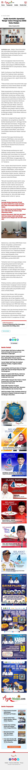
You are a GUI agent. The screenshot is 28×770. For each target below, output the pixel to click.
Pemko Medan (6, 331)
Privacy (21, 762)
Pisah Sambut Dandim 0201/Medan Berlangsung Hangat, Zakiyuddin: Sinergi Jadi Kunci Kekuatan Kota (10, 712)
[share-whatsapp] (15, 340)
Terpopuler (9, 5)
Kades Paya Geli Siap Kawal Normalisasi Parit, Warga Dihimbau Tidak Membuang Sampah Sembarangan (10, 726)
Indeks (16, 5)
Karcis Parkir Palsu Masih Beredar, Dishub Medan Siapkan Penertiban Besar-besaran (10, 719)
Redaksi (6, 762)
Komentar (14, 343)
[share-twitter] (13, 340)
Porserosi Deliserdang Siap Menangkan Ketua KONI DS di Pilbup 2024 (14, 325)
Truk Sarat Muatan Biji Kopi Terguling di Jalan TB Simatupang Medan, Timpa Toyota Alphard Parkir (10, 740)
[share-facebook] (10, 340)
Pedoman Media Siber (14, 762)
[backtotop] (14, 752)
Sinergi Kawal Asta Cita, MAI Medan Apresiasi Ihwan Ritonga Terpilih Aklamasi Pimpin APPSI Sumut (9, 733)
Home (3, 5)
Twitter (19, 760)
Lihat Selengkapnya (14, 746)
